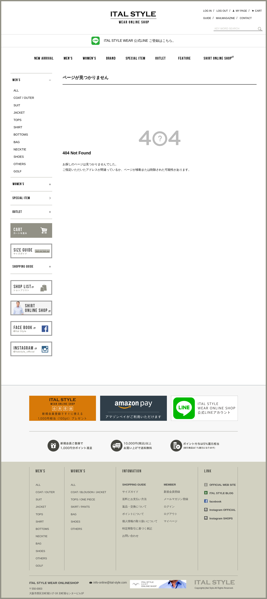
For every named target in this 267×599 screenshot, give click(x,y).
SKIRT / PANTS (80, 506)
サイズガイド (130, 491)
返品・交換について (134, 506)
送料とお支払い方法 (134, 499)
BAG (17, 142)
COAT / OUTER (24, 97)
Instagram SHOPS (221, 518)
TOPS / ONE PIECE (83, 499)
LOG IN (207, 10)
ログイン (169, 506)
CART (258, 10)
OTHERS (20, 164)
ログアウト (170, 513)
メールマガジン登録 (176, 499)
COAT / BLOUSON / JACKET (88, 492)
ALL (16, 90)
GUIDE (207, 18)
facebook (215, 501)
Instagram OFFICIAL (222, 509)
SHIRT (18, 127)
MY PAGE (241, 10)
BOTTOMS (21, 134)
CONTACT (246, 18)
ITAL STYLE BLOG (221, 493)
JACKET (19, 112)
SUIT (17, 105)
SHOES (19, 156)
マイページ (170, 521)
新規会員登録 (172, 491)
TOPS (17, 120)
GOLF (17, 171)
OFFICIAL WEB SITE (222, 484)
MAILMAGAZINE (225, 18)
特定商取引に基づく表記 (137, 528)
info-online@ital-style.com (110, 582)
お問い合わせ (130, 535)
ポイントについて (133, 513)
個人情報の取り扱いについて (139, 521)
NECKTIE (20, 149)
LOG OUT (222, 10)
